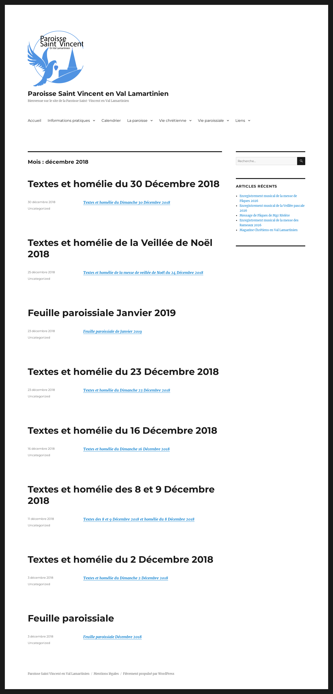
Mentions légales (106, 674)
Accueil (34, 120)
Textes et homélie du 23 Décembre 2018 (123, 371)
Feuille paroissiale (71, 618)
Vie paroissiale (211, 120)
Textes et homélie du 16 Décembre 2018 (122, 430)
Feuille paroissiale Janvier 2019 (102, 312)
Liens (240, 120)
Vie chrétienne (172, 120)
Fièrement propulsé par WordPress (148, 674)
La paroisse (137, 120)
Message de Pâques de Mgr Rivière (265, 215)
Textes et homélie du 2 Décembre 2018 (120, 559)
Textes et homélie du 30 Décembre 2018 (123, 183)
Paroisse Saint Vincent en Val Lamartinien (98, 93)
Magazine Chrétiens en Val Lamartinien (269, 230)
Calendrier (111, 120)
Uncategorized (39, 208)
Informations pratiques (69, 120)
